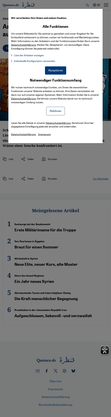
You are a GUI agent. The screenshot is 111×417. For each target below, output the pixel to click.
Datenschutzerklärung (23, 98)
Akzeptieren (55, 70)
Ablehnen (55, 111)
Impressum (44, 134)
